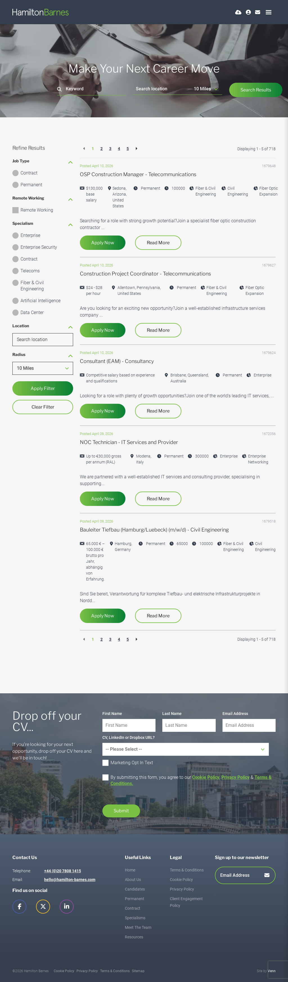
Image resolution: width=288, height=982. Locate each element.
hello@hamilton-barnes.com (69, 879)
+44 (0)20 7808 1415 (62, 871)
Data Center (32, 312)
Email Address (235, 713)
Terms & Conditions (187, 870)
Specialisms (135, 918)
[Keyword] (91, 89)
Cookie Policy (205, 777)
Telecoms (30, 270)
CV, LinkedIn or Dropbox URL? (128, 737)
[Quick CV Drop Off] (238, 12)
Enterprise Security (39, 247)
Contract (29, 173)
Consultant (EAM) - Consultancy (117, 361)
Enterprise (30, 235)
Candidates (135, 889)
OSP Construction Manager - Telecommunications (138, 174)
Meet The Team (138, 927)
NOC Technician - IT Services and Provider (129, 442)
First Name (112, 713)
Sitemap (138, 971)
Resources (134, 937)
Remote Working (37, 210)
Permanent (31, 184)
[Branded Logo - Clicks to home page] (40, 12)
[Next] (136, 148)
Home (130, 870)
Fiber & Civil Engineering (32, 286)
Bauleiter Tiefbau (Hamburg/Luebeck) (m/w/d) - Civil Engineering (154, 530)
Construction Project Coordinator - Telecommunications (145, 274)
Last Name (172, 713)
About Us (133, 879)
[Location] (162, 89)
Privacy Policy (235, 777)
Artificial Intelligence (40, 300)
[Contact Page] (257, 12)
